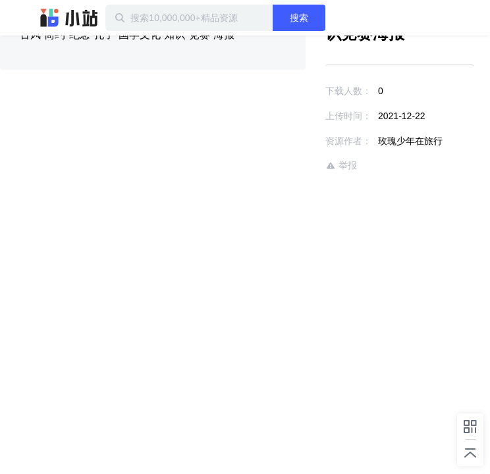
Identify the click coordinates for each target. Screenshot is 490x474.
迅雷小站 (69, 18)
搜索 (328, 18)
